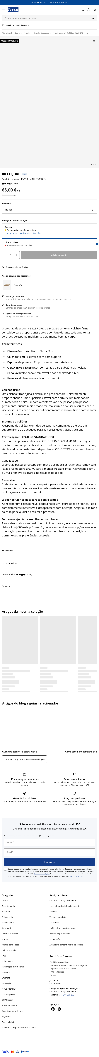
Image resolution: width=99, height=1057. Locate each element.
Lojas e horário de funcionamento (65, 906)
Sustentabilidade (9, 1005)
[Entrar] (88, 10)
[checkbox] (5, 869)
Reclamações (55, 939)
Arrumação (7, 928)
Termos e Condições (42, 874)
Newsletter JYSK (9, 989)
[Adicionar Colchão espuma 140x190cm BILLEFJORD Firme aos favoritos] (94, 41)
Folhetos (53, 911)
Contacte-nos (55, 983)
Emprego (6, 977)
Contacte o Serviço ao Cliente (63, 900)
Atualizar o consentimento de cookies (66, 944)
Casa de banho (8, 906)
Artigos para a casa (10, 944)
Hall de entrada (9, 950)
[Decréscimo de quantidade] (5, 255)
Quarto (5, 900)
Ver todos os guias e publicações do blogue (24, 759)
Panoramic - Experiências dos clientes (19, 1027)
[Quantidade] (10, 255)
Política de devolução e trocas (63, 928)
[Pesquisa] (92, 17)
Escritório (6, 911)
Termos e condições (58, 917)
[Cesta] (94, 10)
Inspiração (6, 983)
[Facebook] (53, 1009)
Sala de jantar (8, 922)
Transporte (54, 922)
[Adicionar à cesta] (59, 255)
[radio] (49, 230)
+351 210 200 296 (66, 994)
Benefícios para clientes (12, 1011)
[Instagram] (59, 1009)
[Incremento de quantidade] (16, 255)
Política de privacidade (60, 933)
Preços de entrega (9, 195)
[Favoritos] (82, 10)
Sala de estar (8, 917)
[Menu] (3, 10)
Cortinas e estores (10, 933)
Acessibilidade (8, 1022)
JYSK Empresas (8, 994)
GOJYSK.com (7, 1000)
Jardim (5, 939)
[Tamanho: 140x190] (49, 209)
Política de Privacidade (76, 876)
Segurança (6, 1016)
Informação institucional (13, 966)
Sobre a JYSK (7, 961)
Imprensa (6, 972)
